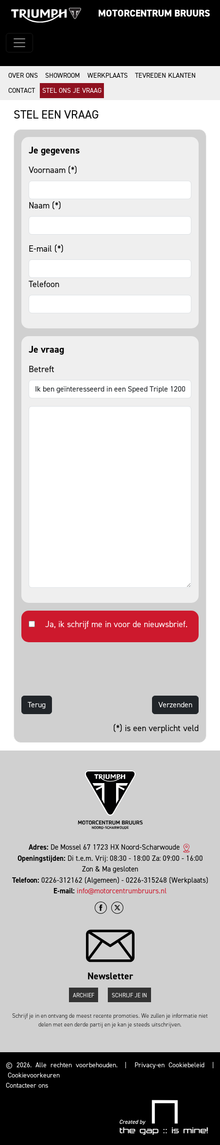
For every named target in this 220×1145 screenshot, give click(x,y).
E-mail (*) (46, 249)
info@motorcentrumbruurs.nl (122, 891)
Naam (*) (45, 205)
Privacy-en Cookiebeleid (169, 1065)
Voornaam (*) (53, 170)
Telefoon (44, 284)
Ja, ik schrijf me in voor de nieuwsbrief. (116, 624)
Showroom (62, 75)
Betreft (41, 369)
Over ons (23, 75)
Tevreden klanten (165, 75)
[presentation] (95, 669)
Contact (21, 90)
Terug (37, 705)
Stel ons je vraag (72, 90)
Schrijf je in (129, 995)
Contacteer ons (27, 1085)
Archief (83, 995)
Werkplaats (107, 75)
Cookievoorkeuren (34, 1075)
